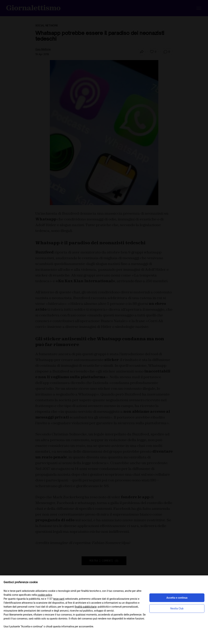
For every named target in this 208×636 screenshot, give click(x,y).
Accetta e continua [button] (176, 597)
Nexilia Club (177, 608)
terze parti (58, 598)
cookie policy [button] (44, 594)
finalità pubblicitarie (85, 606)
